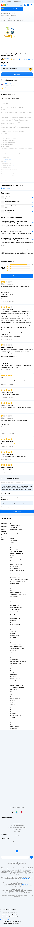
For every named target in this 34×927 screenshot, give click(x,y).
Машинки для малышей (15, 588)
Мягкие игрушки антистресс (16, 722)
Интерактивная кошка (15, 726)
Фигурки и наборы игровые (8, 18)
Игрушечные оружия (14, 546)
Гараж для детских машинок (16, 562)
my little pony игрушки (15, 533)
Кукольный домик (14, 706)
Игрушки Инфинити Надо (16, 529)
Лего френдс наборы (14, 639)
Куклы (11, 702)
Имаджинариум (13, 674)
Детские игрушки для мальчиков (17, 581)
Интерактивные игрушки (15, 592)
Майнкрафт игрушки (14, 590)
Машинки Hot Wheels (15, 549)
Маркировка (6, 188)
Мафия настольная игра (15, 695)
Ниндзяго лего (13, 622)
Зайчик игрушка (13, 728)
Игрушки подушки (14, 724)
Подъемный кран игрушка (16, 564)
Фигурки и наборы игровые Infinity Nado (12, 20)
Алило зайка (13, 536)
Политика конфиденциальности (17, 825)
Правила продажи (17, 823)
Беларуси (20, 864)
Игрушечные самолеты (15, 561)
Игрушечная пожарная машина (17, 570)
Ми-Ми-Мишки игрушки (15, 609)
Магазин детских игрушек (16, 574)
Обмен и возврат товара (17, 821)
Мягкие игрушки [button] (3, 540)
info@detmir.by (25, 878)
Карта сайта (17, 831)
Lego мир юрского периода (16, 644)
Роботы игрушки (13, 587)
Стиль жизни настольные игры (17, 687)
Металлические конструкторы (17, 648)
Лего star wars (13, 629)
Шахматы (12, 682)
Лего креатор (13, 650)
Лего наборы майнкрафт (15, 626)
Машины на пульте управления (17, 551)
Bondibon (12, 542)
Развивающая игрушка (15, 575)
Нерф (11, 544)
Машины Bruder (13, 540)
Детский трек (13, 555)
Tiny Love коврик (14, 601)
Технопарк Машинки (14, 534)
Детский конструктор (15, 624)
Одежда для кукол (14, 709)
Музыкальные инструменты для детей (18, 594)
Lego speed (12, 652)
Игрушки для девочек (15, 577)
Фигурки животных (14, 600)
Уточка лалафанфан (14, 605)
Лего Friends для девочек (15, 654)
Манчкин (12, 672)
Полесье (12, 523)
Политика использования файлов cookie (17, 827)
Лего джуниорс (13, 668)
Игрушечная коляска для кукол (17, 711)
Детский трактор (14, 566)
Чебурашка (12, 616)
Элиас (11, 691)
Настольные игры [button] (4, 535)
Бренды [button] (3, 521)
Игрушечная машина (14, 547)
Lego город (12, 628)
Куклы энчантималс (14, 521)
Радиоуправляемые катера (16, 572)
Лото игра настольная (15, 698)
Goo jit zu (12, 538)
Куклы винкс (13, 713)
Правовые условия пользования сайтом (17, 863)
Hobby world (13, 676)
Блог (17, 844)
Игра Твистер (13, 680)
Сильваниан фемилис (15, 525)
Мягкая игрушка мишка (15, 719)
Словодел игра (13, 683)
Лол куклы (12, 700)
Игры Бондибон (13, 689)
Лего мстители (13, 613)
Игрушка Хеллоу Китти (15, 618)
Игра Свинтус (13, 693)
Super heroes (13, 637)
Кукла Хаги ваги (13, 603)
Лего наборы (13, 620)
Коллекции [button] (3, 531)
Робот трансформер (14, 585)
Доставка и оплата (17, 819)
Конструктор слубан (14, 655)
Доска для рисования (15, 678)
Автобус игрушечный (15, 568)
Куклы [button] (2, 537)
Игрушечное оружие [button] (4, 524)
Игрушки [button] (3, 529)
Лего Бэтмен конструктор (16, 607)
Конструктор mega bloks (15, 663)
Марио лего (12, 642)
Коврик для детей (14, 596)
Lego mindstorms (14, 659)
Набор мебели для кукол (15, 715)
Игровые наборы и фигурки (8, 15)
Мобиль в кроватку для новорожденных (19, 579)
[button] (15, 9)
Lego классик (13, 665)
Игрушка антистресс (14, 583)
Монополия (12, 696)
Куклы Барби (13, 704)
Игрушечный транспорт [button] (4, 527)
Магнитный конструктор (15, 641)
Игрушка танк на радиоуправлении (18, 559)
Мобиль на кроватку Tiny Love (17, 598)
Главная (3, 13)
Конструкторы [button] (4, 533)
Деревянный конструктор (16, 646)
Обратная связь (17, 829)
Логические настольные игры (16, 685)
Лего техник (13, 633)
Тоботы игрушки (13, 527)
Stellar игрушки (13, 531)
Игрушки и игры (10, 13)
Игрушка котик (13, 721)
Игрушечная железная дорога (16, 553)
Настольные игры (14, 670)
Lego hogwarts (13, 631)
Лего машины (13, 657)
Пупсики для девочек (15, 708)
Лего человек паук (14, 611)
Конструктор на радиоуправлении (18, 661)
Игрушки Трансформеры (15, 614)
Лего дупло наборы (14, 635)
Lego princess (13, 667)
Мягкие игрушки (13, 717)
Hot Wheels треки (14, 557)
